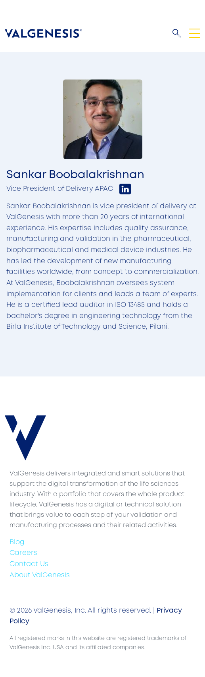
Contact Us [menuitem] (29, 564)
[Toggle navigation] (194, 33)
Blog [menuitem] (17, 542)
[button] (176, 33)
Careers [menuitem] (23, 553)
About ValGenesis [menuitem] (40, 575)
